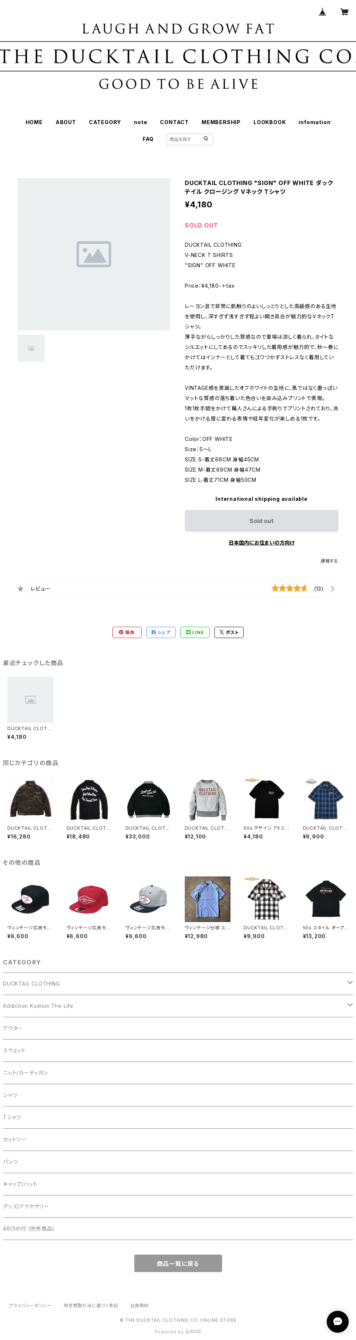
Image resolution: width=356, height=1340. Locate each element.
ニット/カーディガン (25, 1073)
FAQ (148, 139)
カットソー (15, 1139)
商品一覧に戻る (178, 1263)
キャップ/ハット (20, 1184)
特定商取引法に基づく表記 (91, 1305)
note (140, 122)
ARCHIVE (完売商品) (29, 1228)
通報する (329, 561)
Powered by (178, 1332)
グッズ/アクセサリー (26, 1206)
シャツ (10, 1095)
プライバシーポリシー (30, 1305)
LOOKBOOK (270, 122)
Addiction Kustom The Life (38, 1006)
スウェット (14, 1050)
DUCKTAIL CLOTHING (31, 983)
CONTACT (174, 122)
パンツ (10, 1162)
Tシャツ (12, 1117)
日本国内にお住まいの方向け (262, 543)
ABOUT (66, 122)
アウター (13, 1028)
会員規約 (139, 1305)
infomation (314, 122)
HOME (34, 122)
